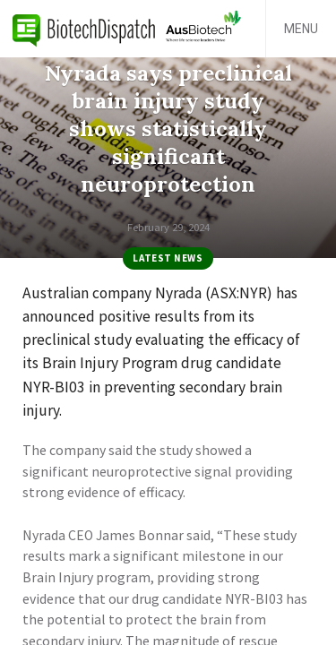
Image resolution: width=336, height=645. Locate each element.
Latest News (167, 258)
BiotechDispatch (84, 28)
